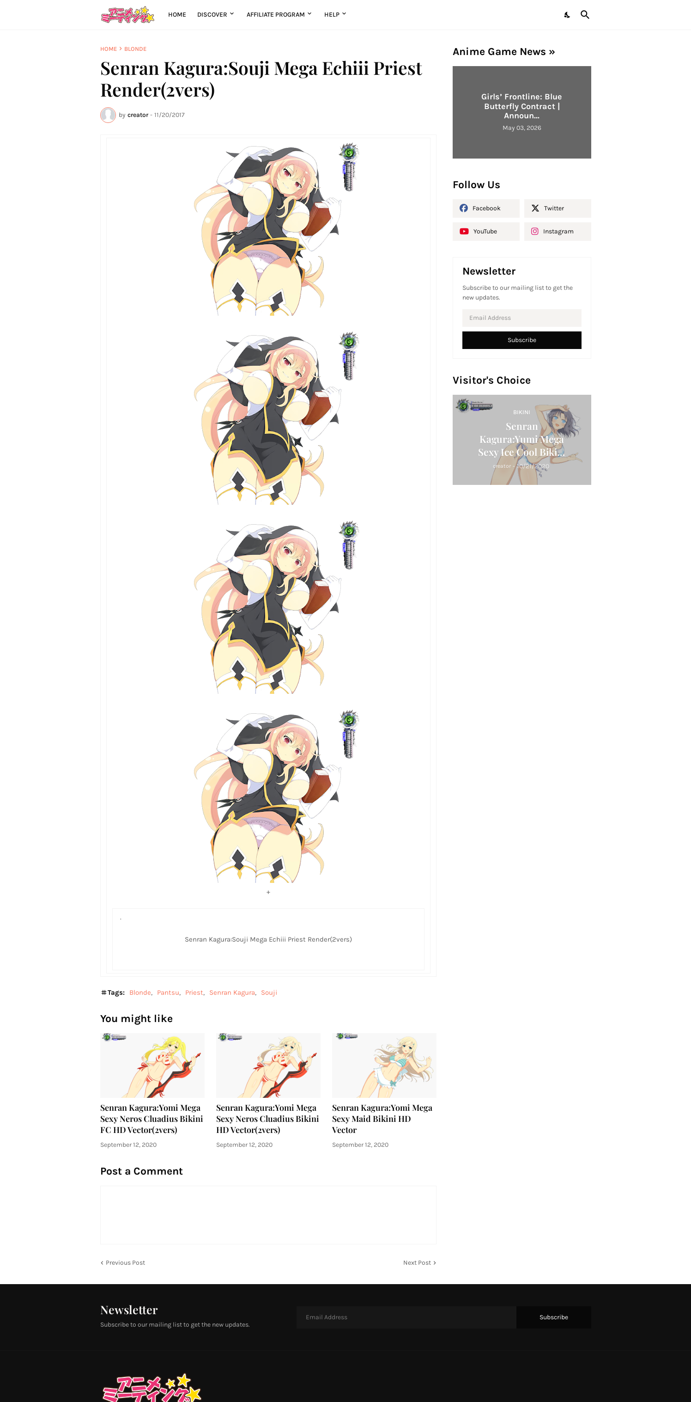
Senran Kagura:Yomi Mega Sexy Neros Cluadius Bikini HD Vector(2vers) (267, 1118)
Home (177, 14)
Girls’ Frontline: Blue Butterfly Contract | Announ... (521, 106)
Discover (212, 14)
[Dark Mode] (568, 15)
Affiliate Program (276, 14)
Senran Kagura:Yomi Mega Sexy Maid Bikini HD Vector (382, 1118)
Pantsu (168, 992)
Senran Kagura (232, 992)
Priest (194, 992)
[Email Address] (522, 318)
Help (331, 14)
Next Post (417, 1263)
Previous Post (125, 1263)
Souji (269, 992)
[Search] (583, 15)
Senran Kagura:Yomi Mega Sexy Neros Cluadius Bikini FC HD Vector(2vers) (151, 1118)
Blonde (135, 49)
